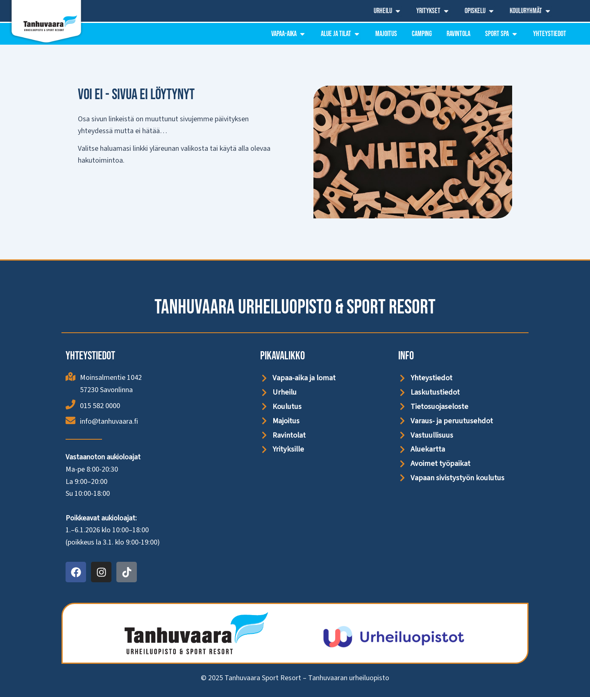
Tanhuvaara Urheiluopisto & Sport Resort (295, 307)
